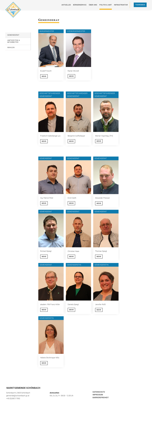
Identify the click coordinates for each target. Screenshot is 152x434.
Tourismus (140, 5)
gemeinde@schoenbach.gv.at (17, 396)
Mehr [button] (44, 76)
